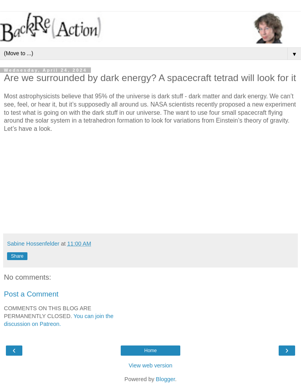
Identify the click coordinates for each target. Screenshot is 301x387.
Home (150, 350)
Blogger (165, 379)
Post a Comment (31, 294)
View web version (150, 365)
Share (17, 256)
